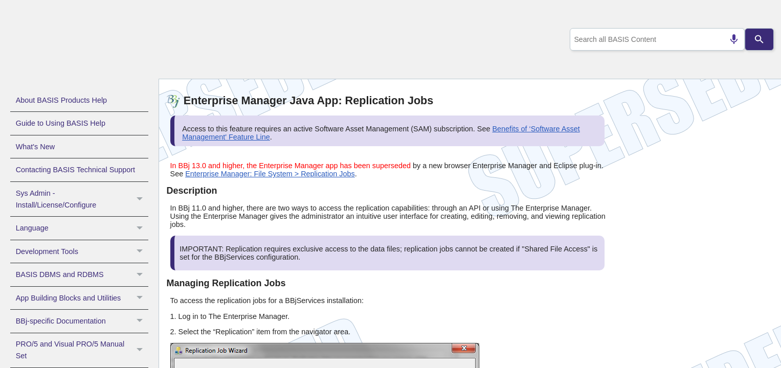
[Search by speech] (729, 39)
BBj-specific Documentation (82, 321)
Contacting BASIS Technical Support (75, 170)
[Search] (759, 39)
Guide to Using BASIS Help (60, 123)
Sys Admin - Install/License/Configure (82, 199)
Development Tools (82, 251)
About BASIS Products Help (61, 100)
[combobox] (655, 39)
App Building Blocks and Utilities (82, 298)
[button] (140, 199)
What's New (35, 147)
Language (82, 228)
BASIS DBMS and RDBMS (82, 274)
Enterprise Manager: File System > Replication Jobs (270, 174)
